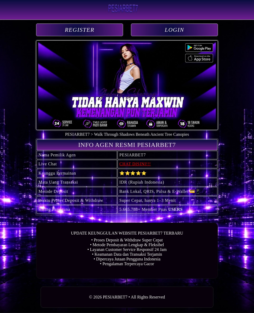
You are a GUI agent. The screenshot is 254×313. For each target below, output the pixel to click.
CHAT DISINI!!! (135, 164)
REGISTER (79, 29)
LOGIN (174, 29)
